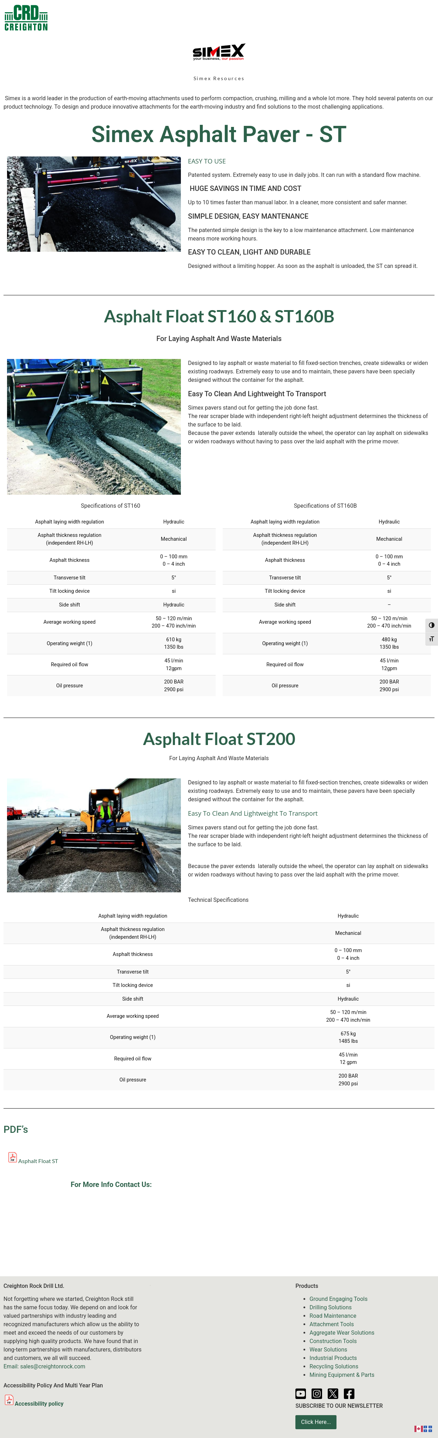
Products (133, 17)
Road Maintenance (332, 1315)
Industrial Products (333, 1358)
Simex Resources (219, 78)
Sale (167, 17)
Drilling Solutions (330, 1307)
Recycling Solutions (333, 1366)
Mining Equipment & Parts (341, 1375)
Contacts (93, 17)
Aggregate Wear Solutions (341, 1332)
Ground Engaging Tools (338, 1299)
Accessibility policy (34, 1403)
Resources (318, 17)
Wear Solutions (328, 1349)
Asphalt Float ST (38, 1160)
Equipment (204, 17)
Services (249, 17)
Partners (356, 17)
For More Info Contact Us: (111, 1184)
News (284, 17)
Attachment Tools (331, 1324)
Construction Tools (333, 1341)
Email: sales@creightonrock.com (44, 1366)
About (388, 17)
